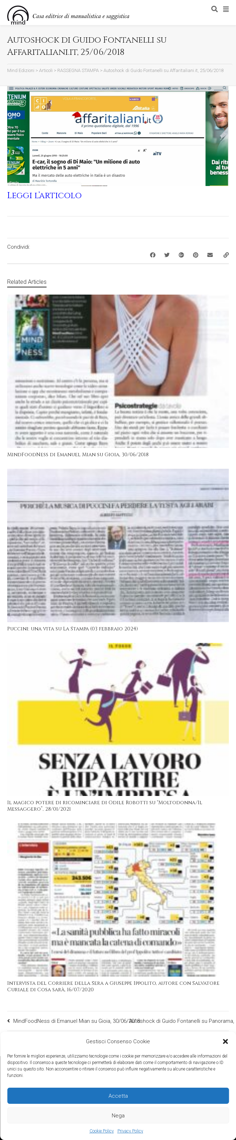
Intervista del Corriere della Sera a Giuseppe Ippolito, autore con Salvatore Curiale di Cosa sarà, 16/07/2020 (113, 986)
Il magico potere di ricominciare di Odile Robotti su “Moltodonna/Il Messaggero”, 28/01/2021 (104, 805)
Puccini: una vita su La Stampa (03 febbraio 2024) (72, 628)
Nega (118, 1115)
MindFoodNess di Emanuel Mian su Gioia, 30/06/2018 (78, 454)
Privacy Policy (130, 1131)
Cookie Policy (102, 1131)
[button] (225, 1041)
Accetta (118, 1096)
